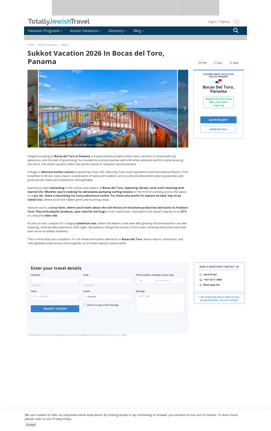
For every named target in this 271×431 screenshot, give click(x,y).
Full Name (35, 275)
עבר (236, 22)
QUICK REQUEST (218, 119)
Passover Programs (45, 30)
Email (85, 275)
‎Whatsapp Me (211, 284)
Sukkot (64, 45)
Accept (31, 425)
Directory (117, 30)
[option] (108, 109)
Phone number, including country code (155, 275)
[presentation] (55, 323)
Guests (86, 291)
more (124, 334)
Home (30, 45)
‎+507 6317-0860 (212, 279)
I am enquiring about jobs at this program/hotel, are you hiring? (219, 298)
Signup (224, 21)
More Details (218, 129)
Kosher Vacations (85, 30)
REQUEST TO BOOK (55, 308)
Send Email (210, 274)
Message (140, 291)
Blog (138, 30)
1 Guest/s (108, 296)
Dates (34, 291)
